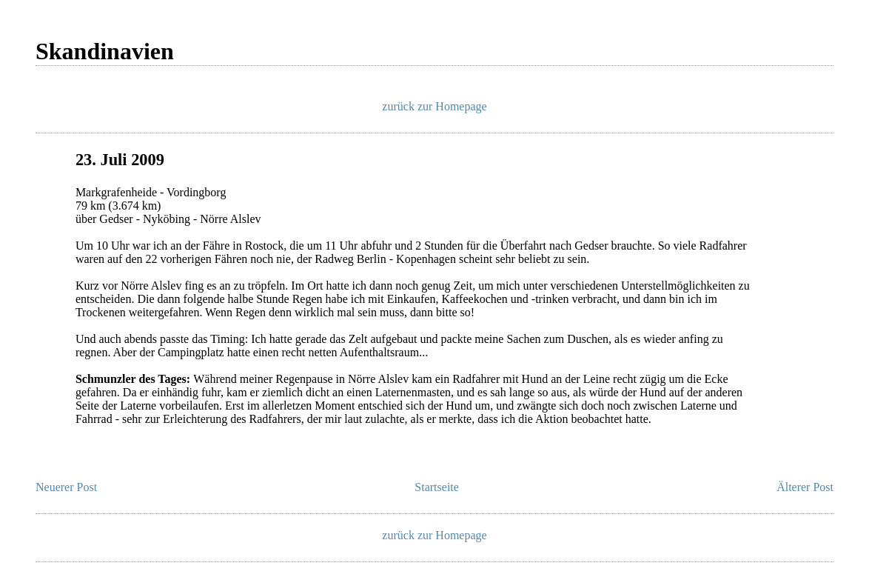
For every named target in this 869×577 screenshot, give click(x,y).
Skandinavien (105, 51)
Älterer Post (804, 487)
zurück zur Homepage (434, 106)
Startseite (437, 487)
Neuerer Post (66, 487)
